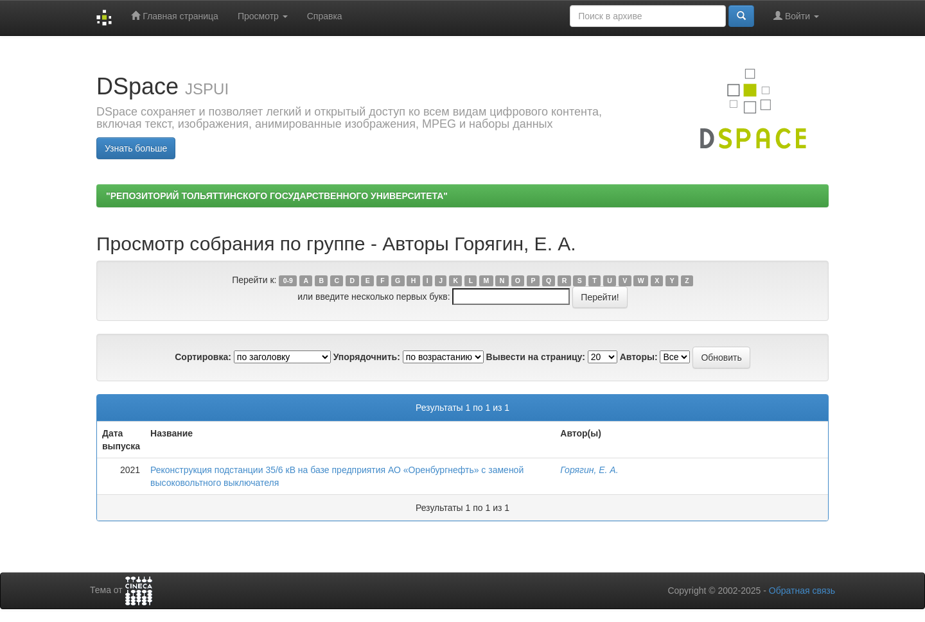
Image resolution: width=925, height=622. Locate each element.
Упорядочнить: (366, 357)
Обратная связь (802, 590)
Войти (796, 15)
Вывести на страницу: (535, 357)
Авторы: (639, 357)
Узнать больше (136, 148)
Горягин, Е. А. (589, 470)
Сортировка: (203, 357)
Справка (324, 16)
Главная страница (174, 15)
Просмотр (263, 16)
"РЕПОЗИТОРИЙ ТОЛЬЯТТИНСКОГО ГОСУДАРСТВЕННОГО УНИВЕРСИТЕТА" (277, 196)
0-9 (288, 280)
